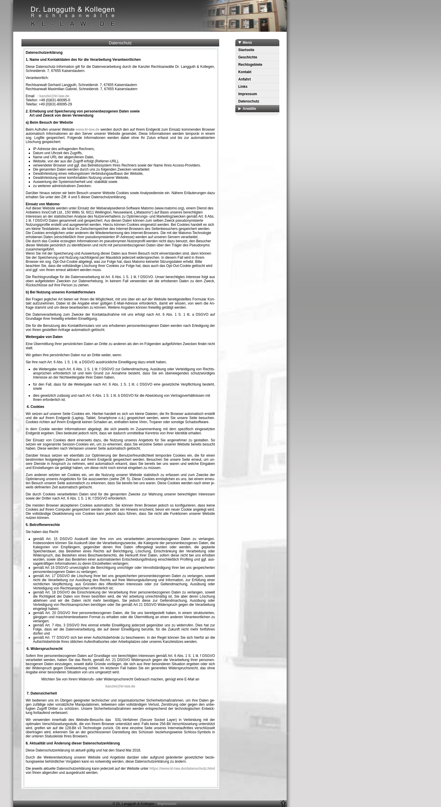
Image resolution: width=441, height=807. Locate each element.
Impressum (247, 94)
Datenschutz (248, 101)
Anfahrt (244, 79)
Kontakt (244, 72)
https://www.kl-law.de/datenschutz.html (182, 768)
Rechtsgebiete (250, 65)
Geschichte (247, 57)
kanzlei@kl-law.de (54, 96)
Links (242, 87)
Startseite (246, 50)
